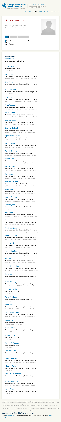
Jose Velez (9, 174)
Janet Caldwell (10, 327)
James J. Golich (11, 335)
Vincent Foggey (11, 197)
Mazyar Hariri (10, 320)
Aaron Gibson (10, 389)
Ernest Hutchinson (12, 289)
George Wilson (10, 89)
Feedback (53, 11)
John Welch (9, 304)
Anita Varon (9, 59)
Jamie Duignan (11, 228)
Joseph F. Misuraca (12, 343)
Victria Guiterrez (11, 181)
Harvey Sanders (11, 251)
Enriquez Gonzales (12, 312)
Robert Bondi (10, 112)
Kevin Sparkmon (11, 297)
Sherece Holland (11, 128)
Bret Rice (8, 220)
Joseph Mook (10, 143)
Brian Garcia (9, 82)
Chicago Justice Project (38, 4)
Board (35, 11)
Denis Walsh (9, 243)
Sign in (50, 415)
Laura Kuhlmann (11, 358)
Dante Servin (10, 274)
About (46, 11)
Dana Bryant (10, 205)
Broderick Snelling (12, 266)
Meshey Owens (10, 120)
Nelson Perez (10, 166)
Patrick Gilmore (11, 151)
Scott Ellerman (11, 97)
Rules (40, 11)
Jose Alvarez (10, 74)
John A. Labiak (10, 158)
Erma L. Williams (11, 381)
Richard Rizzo (10, 212)
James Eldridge (11, 281)
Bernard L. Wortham (13, 373)
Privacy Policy (5, 417)
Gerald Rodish (10, 350)
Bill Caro (8, 258)
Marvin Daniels (10, 66)
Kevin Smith (9, 189)
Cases (29, 11)
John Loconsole (11, 235)
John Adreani (10, 105)
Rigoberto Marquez (12, 135)
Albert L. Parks (10, 366)
